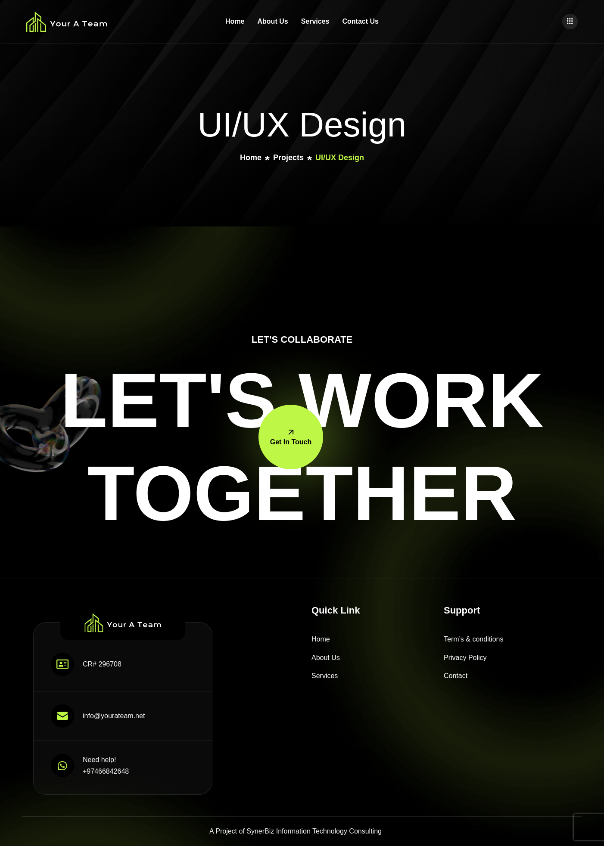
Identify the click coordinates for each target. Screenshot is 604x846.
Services (315, 21)
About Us (273, 21)
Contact (455, 675)
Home (234, 21)
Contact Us (360, 21)
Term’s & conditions (473, 639)
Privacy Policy (465, 657)
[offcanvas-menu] (570, 21)
